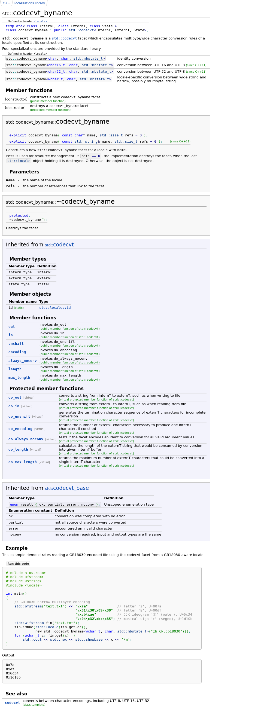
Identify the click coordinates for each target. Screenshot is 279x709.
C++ (6, 3)
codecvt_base (67, 488)
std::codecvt (64, 38)
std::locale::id (55, 307)
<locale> (40, 21)
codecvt (59, 245)
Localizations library (29, 3)
